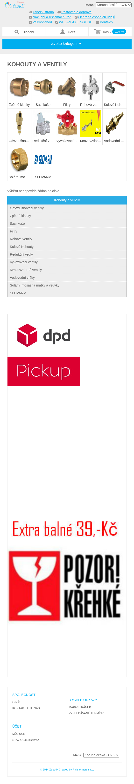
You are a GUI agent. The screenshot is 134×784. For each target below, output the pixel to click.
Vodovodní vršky (22, 278)
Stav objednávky (26, 740)
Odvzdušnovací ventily (27, 208)
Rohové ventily (21, 239)
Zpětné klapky (20, 216)
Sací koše (17, 223)
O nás (16, 702)
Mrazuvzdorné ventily (26, 270)
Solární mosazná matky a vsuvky (34, 285)
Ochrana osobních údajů (96, 17)
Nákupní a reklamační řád (52, 17)
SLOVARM (18, 293)
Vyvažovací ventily (24, 262)
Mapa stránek (80, 707)
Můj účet (19, 734)
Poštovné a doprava (76, 12)
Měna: (90, 5)
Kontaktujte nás (26, 708)
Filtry (13, 231)
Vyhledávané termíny (86, 713)
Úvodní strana (43, 12)
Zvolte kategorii (64, 43)
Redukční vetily (21, 254)
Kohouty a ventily (67, 200)
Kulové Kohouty (22, 247)
